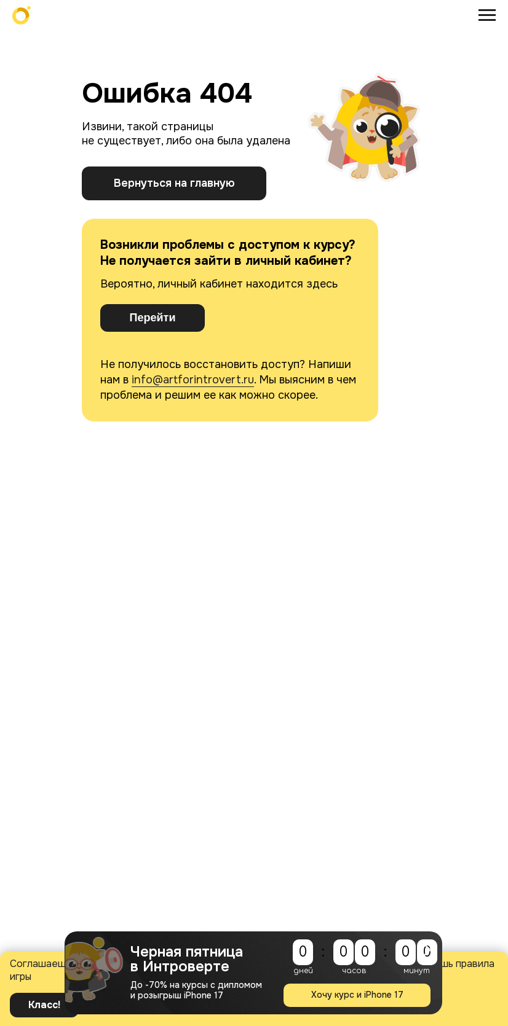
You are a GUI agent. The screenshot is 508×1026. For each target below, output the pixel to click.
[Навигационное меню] (487, 15)
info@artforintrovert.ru (193, 379)
